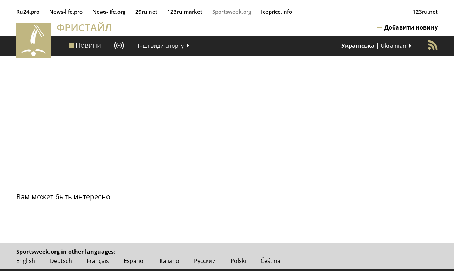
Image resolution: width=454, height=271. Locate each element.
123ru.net (425, 11)
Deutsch (61, 261)
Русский (205, 261)
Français (98, 261)
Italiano (169, 261)
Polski (238, 261)
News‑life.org (108, 11)
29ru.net (146, 11)
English (25, 261)
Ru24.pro (27, 11)
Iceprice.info (276, 11)
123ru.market (184, 11)
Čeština (270, 261)
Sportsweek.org (231, 11)
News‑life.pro (66, 11)
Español (134, 261)
